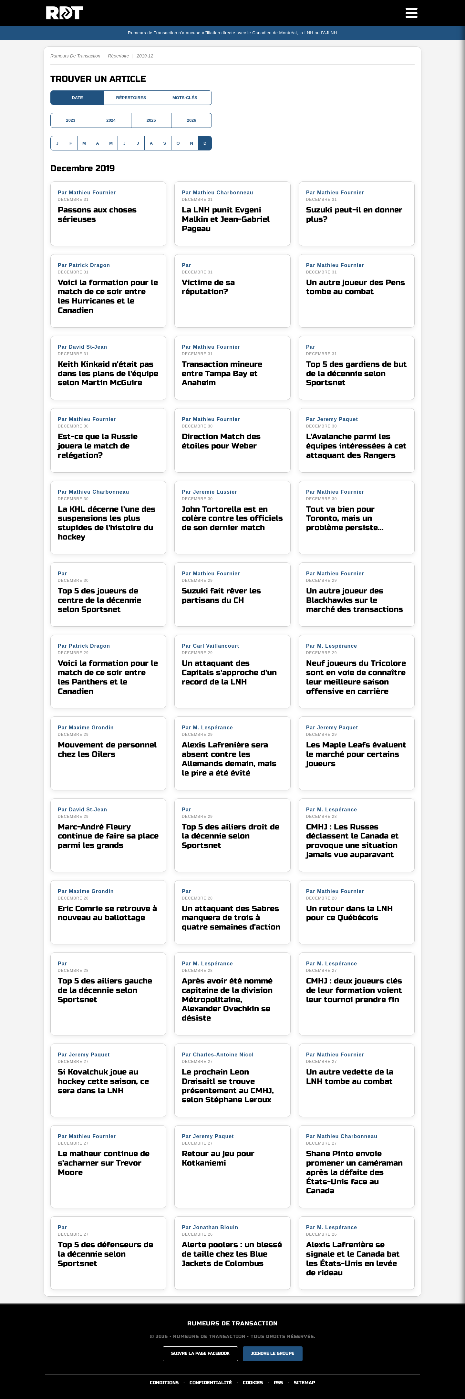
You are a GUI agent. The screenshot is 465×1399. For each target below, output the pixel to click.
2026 (191, 120)
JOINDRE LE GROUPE (272, 1353)
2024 (111, 120)
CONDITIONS (164, 1382)
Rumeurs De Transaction (75, 55)
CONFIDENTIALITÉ (211, 1382)
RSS (278, 1382)
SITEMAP (304, 1382)
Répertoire (118, 55)
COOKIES (253, 1382)
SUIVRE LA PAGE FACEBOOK (200, 1353)
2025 (151, 120)
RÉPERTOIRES (131, 97)
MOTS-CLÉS (184, 97)
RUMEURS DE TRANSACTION (232, 1323)
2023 (70, 120)
